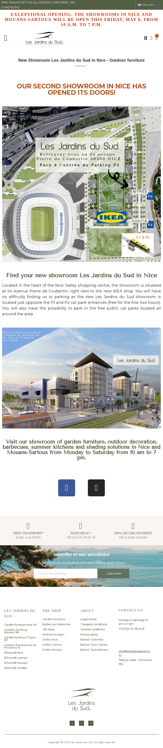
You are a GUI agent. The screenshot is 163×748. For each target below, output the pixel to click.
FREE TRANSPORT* (28, 533)
